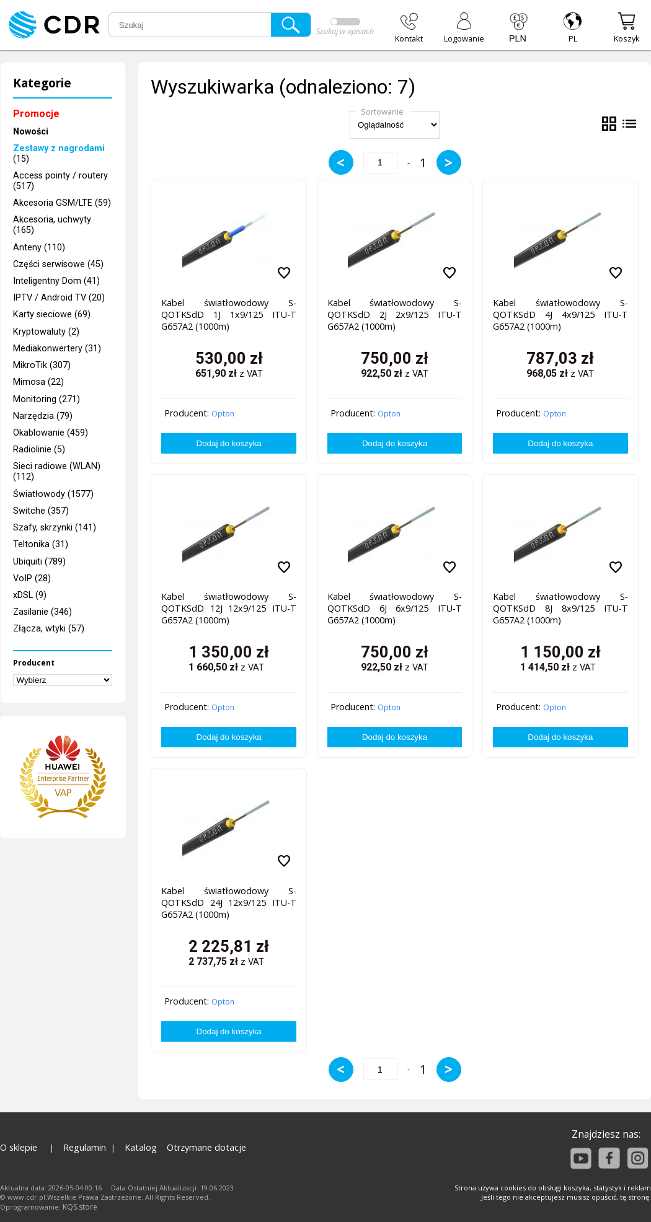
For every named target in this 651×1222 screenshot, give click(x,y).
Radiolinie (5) (39, 449)
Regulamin (84, 1147)
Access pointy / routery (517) (60, 180)
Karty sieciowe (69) (52, 314)
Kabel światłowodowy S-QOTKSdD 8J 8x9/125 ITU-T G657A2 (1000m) (560, 608)
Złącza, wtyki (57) (48, 628)
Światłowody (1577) (53, 494)
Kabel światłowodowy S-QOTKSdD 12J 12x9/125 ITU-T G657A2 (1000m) (228, 608)
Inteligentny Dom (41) (56, 281)
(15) (59, 153)
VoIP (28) (32, 578)
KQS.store (80, 1207)
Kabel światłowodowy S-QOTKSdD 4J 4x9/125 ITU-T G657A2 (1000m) (560, 314)
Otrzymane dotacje (206, 1147)
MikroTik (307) (42, 365)
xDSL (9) (29, 595)
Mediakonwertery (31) (57, 348)
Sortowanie (382, 111)
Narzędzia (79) (43, 416)
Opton (222, 413)
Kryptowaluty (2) (46, 332)
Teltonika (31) (40, 544)
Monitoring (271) (46, 399)
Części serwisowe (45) (58, 264)
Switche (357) (41, 511)
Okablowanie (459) (50, 433)
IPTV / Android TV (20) (59, 297)
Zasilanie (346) (42, 612)
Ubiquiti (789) (39, 561)
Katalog (141, 1147)
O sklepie (18, 1147)
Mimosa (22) (38, 382)
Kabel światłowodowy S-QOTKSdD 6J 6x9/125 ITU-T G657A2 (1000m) (394, 608)
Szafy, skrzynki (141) (54, 527)
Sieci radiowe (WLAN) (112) (56, 471)
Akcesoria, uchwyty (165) (52, 224)
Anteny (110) (39, 247)
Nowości (30, 131)
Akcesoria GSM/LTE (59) (62, 203)
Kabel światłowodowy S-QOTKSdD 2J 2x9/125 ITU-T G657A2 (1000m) (394, 314)
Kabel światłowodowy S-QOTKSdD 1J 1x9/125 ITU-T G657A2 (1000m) (228, 314)
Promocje (36, 114)
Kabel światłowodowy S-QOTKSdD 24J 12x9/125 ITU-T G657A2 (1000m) (228, 902)
